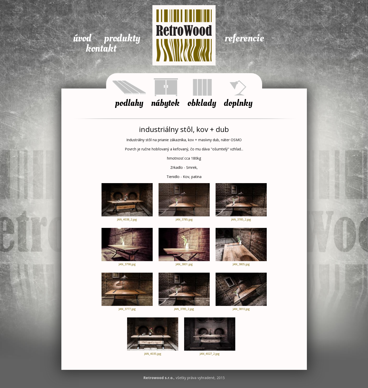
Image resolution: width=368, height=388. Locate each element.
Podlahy (129, 102)
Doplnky (238, 102)
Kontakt (101, 48)
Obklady (201, 102)
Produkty (122, 38)
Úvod (82, 38)
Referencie (244, 38)
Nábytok (165, 102)
